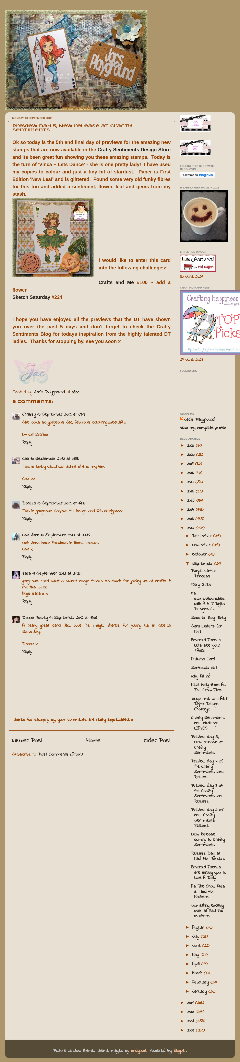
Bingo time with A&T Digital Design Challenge (209, 704)
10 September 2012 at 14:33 (61, 503)
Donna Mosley (35, 618)
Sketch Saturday (31, 297)
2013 (191, 519)
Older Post (157, 740)
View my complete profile (203, 428)
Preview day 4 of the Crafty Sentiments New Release (207, 769)
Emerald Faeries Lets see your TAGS (206, 645)
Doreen (29, 503)
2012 (191, 528)
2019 (191, 464)
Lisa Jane (30, 535)
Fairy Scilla (201, 585)
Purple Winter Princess (203, 574)
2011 (191, 1003)
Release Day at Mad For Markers (208, 856)
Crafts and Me (118, 282)
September (203, 564)
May (196, 955)
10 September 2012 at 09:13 (61, 414)
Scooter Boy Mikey (208, 618)
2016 (191, 491)
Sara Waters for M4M (206, 629)
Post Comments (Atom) (60, 754)
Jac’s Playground (199, 420)
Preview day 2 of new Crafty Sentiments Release (207, 818)
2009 (191, 1021)
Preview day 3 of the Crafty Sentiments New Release (207, 794)
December (202, 536)
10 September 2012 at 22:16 (65, 535)
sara (26, 573)
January (200, 991)
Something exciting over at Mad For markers (207, 910)
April (196, 964)
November (202, 545)
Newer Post (27, 740)
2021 (191, 445)
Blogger (179, 1051)
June (197, 946)
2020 (191, 455)
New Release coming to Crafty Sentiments (208, 839)
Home (93, 740)
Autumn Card (203, 659)
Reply (27, 442)
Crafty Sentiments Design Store (134, 149)
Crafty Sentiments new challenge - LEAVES (208, 723)
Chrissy (29, 414)
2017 (191, 482)
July (196, 936)
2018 (191, 473)
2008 (191, 1030)
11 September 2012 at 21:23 (56, 573)
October (200, 554)
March (198, 973)
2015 (191, 500)
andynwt (138, 1051)
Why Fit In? (200, 676)
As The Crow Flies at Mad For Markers (208, 891)
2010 (191, 1012)
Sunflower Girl (204, 668)
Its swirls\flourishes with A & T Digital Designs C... (208, 601)
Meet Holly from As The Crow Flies (208, 688)
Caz (25, 459)
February (201, 982)
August (199, 927)
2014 (191, 509)
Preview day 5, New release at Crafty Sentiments (207, 745)
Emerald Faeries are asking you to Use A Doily (208, 872)
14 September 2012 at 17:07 (73, 618)
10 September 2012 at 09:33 (54, 459)
